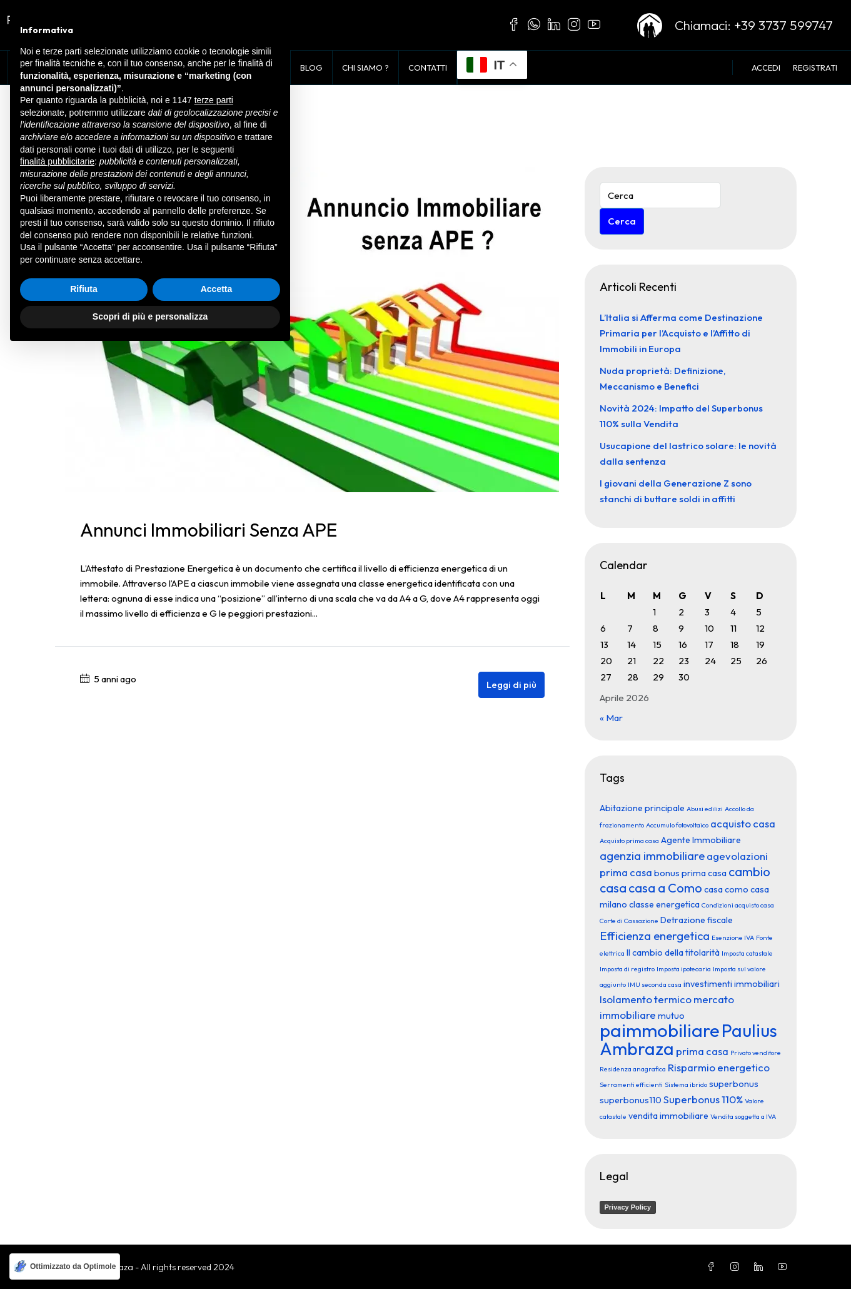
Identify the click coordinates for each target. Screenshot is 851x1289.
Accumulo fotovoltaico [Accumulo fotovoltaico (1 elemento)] (677, 824)
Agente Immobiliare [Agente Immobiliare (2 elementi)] (701, 839)
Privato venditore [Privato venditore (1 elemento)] (755, 1052)
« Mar (611, 717)
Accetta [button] (217, 1228)
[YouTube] (785, 1266)
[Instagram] (737, 1266)
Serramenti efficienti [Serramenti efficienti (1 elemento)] (631, 1083)
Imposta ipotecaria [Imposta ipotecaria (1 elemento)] (684, 968)
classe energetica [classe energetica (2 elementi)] (664, 903)
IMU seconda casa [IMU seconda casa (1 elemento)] (655, 983)
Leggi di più (511, 684)
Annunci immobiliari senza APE (208, 529)
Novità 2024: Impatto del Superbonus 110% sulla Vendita (681, 415)
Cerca (622, 220)
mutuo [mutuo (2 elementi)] (671, 1015)
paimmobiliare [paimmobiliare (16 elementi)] (660, 1029)
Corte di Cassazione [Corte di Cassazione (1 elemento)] (629, 920)
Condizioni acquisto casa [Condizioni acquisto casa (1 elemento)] (738, 904)
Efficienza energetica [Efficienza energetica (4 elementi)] (655, 935)
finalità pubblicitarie (57, 1099)
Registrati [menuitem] (815, 68)
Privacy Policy (628, 1206)
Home (29, 68)
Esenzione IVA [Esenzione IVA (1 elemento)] (733, 937)
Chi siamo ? (365, 68)
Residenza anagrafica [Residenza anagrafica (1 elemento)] (633, 1068)
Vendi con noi (251, 68)
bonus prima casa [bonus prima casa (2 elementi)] (690, 872)
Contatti (427, 68)
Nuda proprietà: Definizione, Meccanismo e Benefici (663, 378)
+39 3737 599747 (783, 25)
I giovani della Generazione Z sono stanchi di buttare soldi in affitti (676, 490)
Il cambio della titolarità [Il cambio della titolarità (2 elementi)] (673, 952)
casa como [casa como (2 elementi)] (726, 888)
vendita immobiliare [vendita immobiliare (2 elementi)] (668, 1115)
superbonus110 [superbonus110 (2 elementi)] (631, 1099)
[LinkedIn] (761, 1266)
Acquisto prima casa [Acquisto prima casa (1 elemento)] (629, 840)
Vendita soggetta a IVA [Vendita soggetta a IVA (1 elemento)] (743, 1115)
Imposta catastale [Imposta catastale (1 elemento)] (747, 952)
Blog (311, 68)
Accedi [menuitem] (766, 68)
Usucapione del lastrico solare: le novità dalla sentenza (688, 453)
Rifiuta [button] (84, 1228)
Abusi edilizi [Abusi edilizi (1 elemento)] (705, 808)
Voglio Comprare (162, 68)
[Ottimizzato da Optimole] (64, 1266)
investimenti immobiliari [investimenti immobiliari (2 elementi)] (731, 983)
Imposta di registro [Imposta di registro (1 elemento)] (627, 968)
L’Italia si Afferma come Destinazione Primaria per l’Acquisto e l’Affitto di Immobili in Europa (681, 332)
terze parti (213, 1039)
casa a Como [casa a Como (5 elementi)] (665, 887)
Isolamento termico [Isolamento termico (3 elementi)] (646, 998)
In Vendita (82, 68)
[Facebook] (713, 1266)
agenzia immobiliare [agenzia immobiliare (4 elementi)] (652, 854)
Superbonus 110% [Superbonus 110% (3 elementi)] (703, 1098)
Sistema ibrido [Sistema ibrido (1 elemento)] (686, 1083)
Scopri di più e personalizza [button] (150, 1255)
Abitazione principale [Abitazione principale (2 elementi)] (642, 807)
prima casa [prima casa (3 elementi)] (702, 1050)
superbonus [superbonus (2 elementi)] (733, 1083)
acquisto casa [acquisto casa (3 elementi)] (742, 822)
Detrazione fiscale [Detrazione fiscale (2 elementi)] (696, 919)
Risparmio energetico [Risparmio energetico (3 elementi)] (719, 1066)
